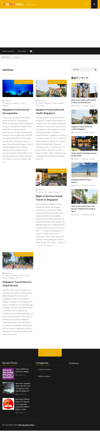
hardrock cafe (42, 193)
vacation (18, 279)
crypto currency (44, 370)
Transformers (40, 107)
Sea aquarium (14, 104)
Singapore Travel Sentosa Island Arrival (16, 285)
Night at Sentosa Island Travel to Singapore (49, 199)
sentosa (22, 104)
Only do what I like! (26, 426)
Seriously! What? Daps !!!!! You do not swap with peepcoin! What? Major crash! (22, 405)
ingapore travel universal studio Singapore (50, 112)
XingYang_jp (74, 364)
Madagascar (47, 104)
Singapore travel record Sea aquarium (15, 112)
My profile (22, 52)
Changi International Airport (14, 277)
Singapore (5, 107)
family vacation (8, 52)
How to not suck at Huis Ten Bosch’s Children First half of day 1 (83, 210)
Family (7, 104)
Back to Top (50, 354)
